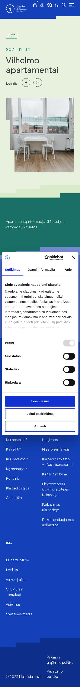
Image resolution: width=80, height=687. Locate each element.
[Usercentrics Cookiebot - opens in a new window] (47, 258)
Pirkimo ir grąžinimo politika (60, 660)
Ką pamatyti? (16, 469)
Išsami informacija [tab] (41, 269)
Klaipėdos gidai (18, 488)
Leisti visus (40, 401)
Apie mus (13, 604)
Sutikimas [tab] (12, 269)
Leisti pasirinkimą (40, 413)
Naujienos (50, 439)
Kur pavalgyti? (17, 459)
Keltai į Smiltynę (54, 474)
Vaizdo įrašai (15, 579)
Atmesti (40, 426)
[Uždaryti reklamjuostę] (73, 257)
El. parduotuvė (17, 560)
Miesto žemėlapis (56, 449)
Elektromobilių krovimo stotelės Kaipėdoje (55, 489)
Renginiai (13, 478)
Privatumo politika (55, 674)
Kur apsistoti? (16, 439)
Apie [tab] (68, 269)
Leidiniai (12, 570)
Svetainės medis (19, 614)
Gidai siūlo (14, 497)
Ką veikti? (13, 449)
